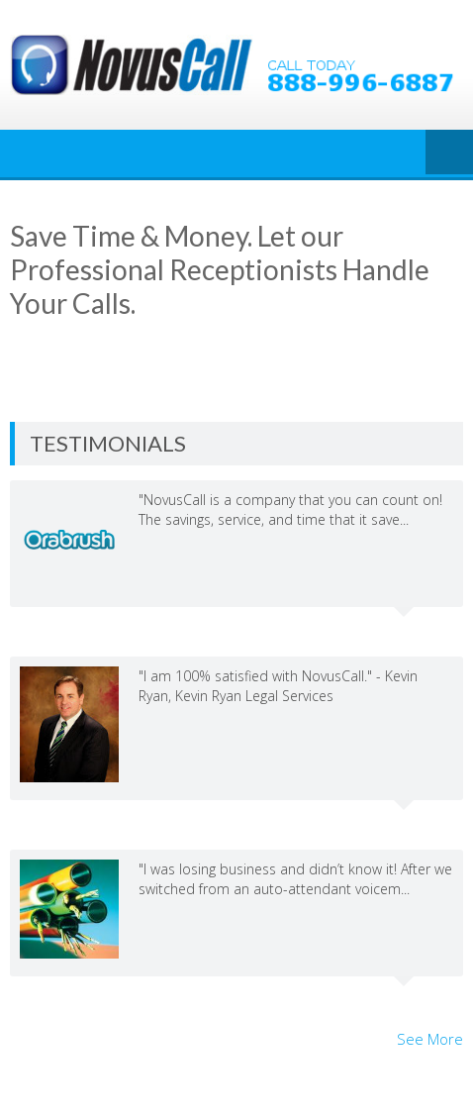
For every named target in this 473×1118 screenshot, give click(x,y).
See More (430, 1039)
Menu (449, 153)
